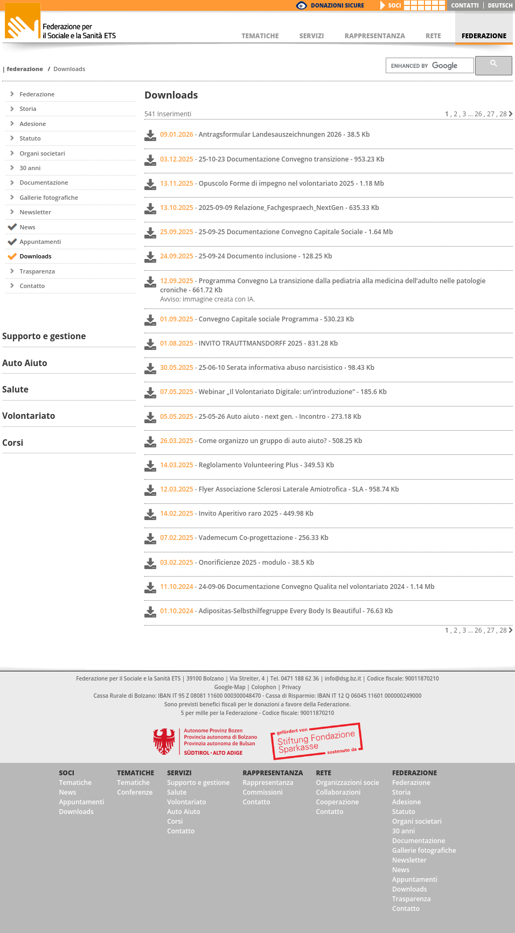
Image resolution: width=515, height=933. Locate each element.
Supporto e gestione (198, 782)
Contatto (32, 286)
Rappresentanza (272, 772)
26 (478, 113)
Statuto (29, 138)
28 (503, 113)
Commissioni (262, 792)
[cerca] (429, 66)
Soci (394, 5)
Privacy (291, 687)
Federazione (24, 69)
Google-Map (230, 687)
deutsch (500, 5)
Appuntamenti (40, 241)
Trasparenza (37, 271)
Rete (323, 772)
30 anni (29, 168)
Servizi (179, 772)
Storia (27, 108)
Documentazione (43, 182)
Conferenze (134, 792)
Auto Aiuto (183, 811)
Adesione (32, 124)
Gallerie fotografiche (48, 197)
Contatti (465, 5)
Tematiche (75, 782)
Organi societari (42, 153)
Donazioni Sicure (337, 5)
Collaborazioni (338, 792)
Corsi (175, 821)
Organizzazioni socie (347, 782)
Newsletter (35, 212)
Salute (176, 792)
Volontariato (186, 801)
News (27, 227)
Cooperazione (337, 801)
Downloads (69, 69)
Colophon (263, 687)
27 (491, 113)
